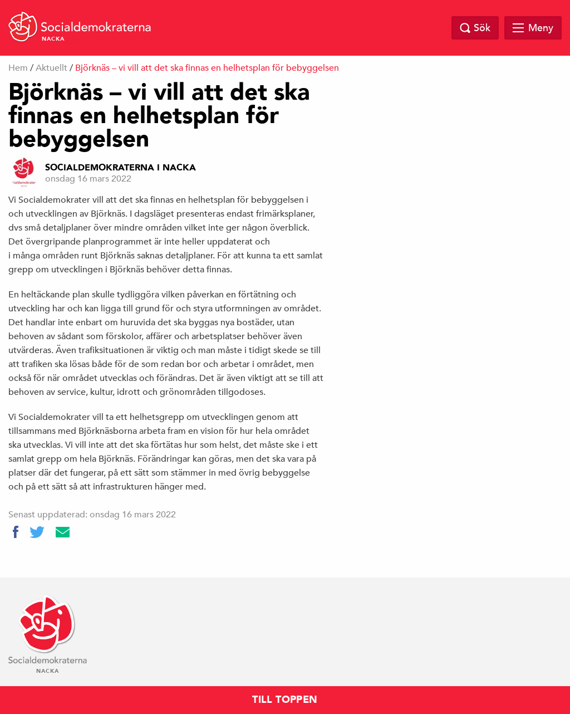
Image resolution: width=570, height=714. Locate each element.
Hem (18, 68)
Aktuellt (51, 68)
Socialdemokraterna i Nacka (120, 168)
